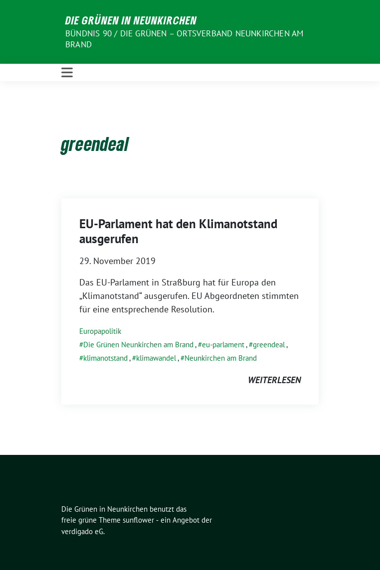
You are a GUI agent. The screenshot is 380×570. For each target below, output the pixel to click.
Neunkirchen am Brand (221, 358)
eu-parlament (223, 344)
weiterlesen (274, 380)
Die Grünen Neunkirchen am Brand (138, 344)
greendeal (269, 344)
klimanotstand (105, 358)
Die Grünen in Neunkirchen (131, 19)
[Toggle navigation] (67, 72)
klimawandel (156, 358)
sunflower (138, 520)
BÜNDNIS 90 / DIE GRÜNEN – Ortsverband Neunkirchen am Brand (184, 39)
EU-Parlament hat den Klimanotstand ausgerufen (178, 231)
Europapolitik (100, 331)
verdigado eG (82, 531)
